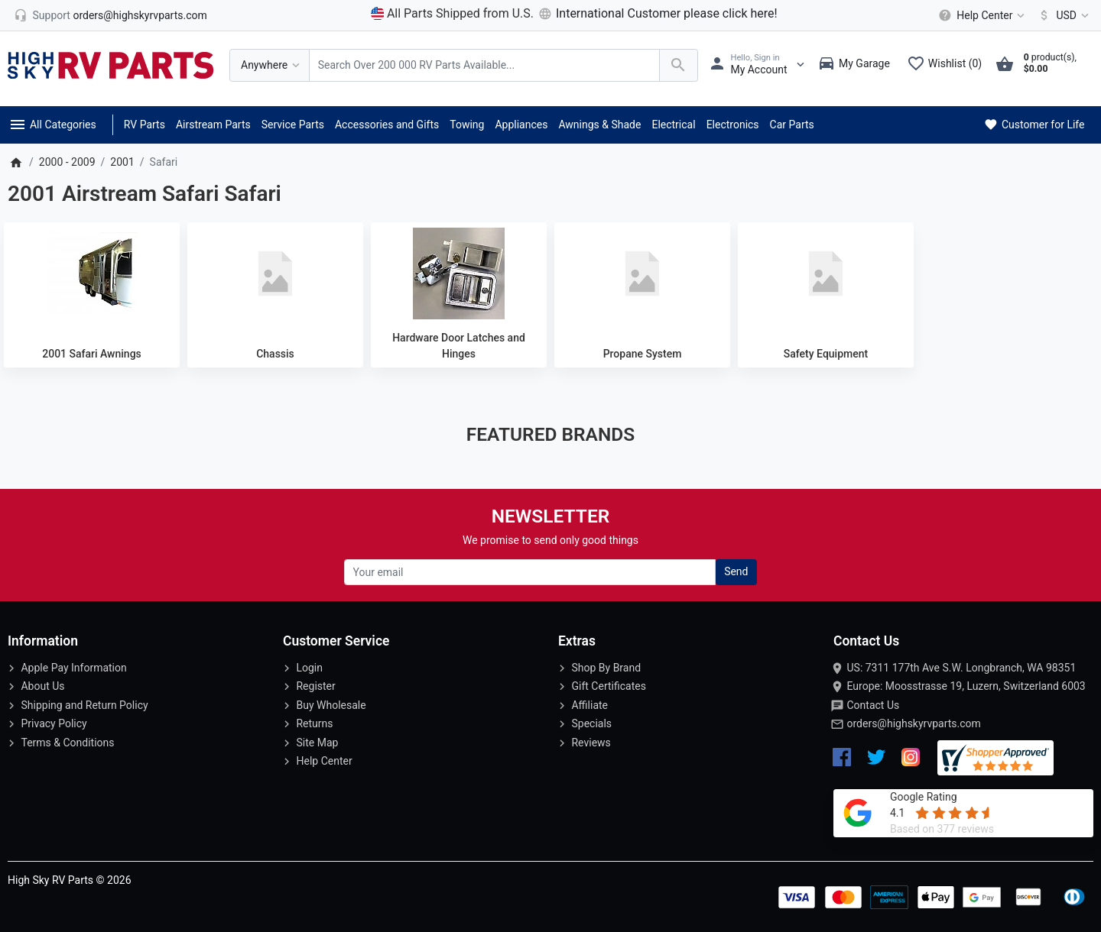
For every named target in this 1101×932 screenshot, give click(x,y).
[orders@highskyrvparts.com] (110, 15)
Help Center (324, 761)
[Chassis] (275, 273)
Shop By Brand (606, 668)
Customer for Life (1033, 124)
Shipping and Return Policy (84, 705)
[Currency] (1060, 15)
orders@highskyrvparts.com (913, 723)
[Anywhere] (269, 65)
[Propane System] (642, 273)
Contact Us (872, 705)
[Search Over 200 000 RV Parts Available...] (484, 65)
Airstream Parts (213, 124)
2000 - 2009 (67, 162)
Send (736, 571)
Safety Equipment (826, 354)
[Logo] (111, 64)
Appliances (521, 124)
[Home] (16, 162)
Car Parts (792, 124)
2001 (122, 162)
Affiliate (589, 705)
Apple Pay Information (73, 668)
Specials (591, 723)
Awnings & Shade (599, 124)
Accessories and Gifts (387, 124)
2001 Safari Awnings (91, 354)
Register (315, 686)
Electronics (732, 124)
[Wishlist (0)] (948, 65)
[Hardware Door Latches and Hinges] (458, 273)
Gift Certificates (608, 686)
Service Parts (292, 124)
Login (309, 668)
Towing (467, 124)
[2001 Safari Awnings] (91, 273)
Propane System (642, 354)
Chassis (275, 354)
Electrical (673, 124)
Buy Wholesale (330, 705)
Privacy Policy (53, 723)
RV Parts (144, 124)
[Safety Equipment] (825, 273)
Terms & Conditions (67, 742)
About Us (42, 686)
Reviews (590, 742)
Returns (314, 723)
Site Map (317, 742)
